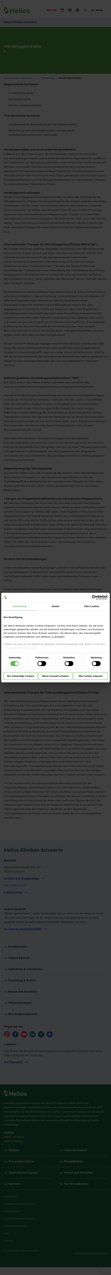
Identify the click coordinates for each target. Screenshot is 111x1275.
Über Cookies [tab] (91, 606)
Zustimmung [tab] (19, 606)
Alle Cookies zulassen (90, 676)
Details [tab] (55, 606)
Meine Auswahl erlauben (55, 676)
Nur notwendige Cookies (20, 676)
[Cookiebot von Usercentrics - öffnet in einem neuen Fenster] (94, 597)
